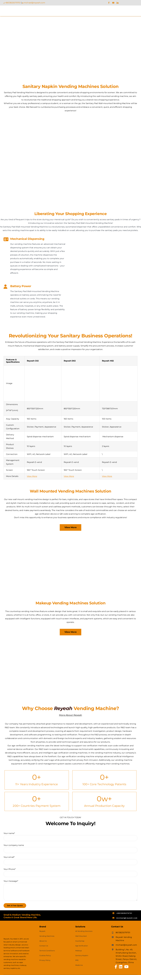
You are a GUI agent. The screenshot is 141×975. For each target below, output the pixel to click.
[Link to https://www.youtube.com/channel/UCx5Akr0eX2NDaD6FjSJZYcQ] (126, 967)
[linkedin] (118, 3)
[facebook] (109, 3)
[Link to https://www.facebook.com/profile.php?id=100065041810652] (116, 967)
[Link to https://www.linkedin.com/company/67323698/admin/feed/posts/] (120, 967)
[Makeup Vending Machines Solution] (70, 641)
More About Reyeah (70, 715)
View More (32, 476)
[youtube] (113, 3)
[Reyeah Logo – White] (17, 925)
